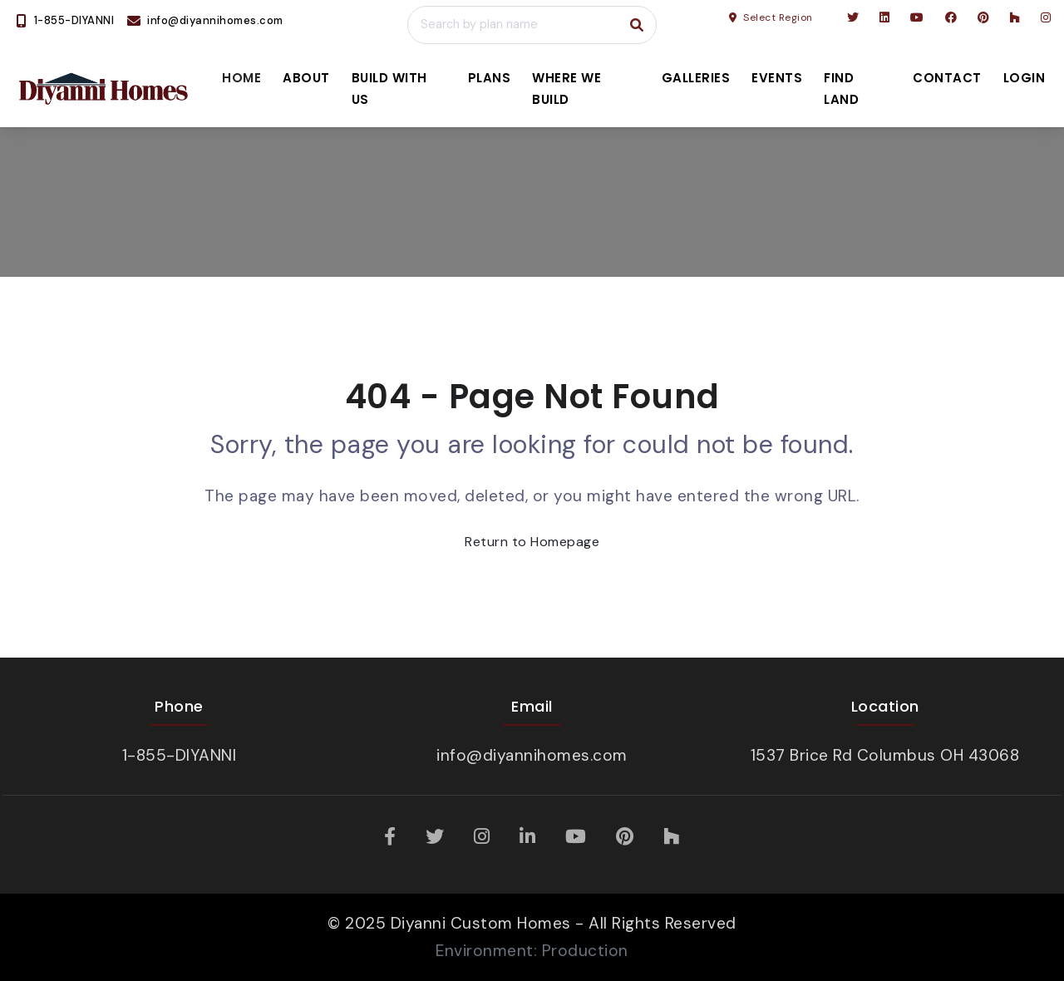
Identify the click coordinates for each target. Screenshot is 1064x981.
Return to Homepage (532, 541)
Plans (489, 77)
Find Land (841, 88)
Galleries (696, 77)
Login (1024, 77)
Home (241, 77)
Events (776, 77)
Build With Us (389, 88)
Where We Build (566, 88)
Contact (947, 77)
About (306, 77)
